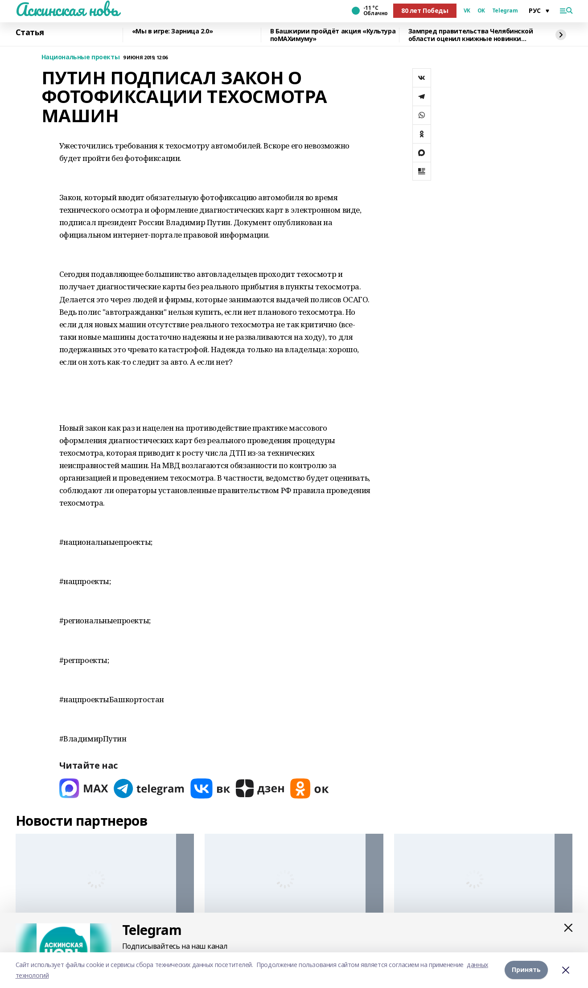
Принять (526, 970)
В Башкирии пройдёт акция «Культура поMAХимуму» (333, 35)
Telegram (505, 10)
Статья (30, 32)
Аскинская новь (67, 9)
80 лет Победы (424, 10)
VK (467, 10)
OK (481, 10)
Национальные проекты (80, 57)
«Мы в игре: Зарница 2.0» (172, 31)
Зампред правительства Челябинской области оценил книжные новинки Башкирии (470, 35)
